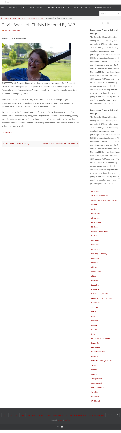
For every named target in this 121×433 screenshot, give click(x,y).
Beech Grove (96, 217)
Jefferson (95, 310)
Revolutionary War (98, 355)
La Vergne (95, 319)
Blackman (95, 230)
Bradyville (95, 239)
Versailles (95, 395)
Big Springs (95, 221)
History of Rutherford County (56, 418)
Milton (93, 337)
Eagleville (95, 284)
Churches (95, 266)
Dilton (93, 279)
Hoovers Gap (96, 306)
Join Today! (13, 418)
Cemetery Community (100, 257)
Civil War (94, 270)
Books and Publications (101, 235)
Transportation (97, 382)
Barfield (94, 212)
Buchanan (95, 243)
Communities (96, 275)
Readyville (95, 346)
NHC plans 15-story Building (15, 143)
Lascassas (95, 324)
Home (4, 418)
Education (95, 288)
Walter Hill (95, 400)
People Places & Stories (78, 418)
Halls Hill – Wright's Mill (101, 297)
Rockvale (95, 359)
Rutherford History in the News (15, 18)
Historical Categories (35, 418)
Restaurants (96, 350)
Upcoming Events (98, 391)
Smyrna (94, 377)
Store (23, 418)
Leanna (94, 328)
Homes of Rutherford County (103, 301)
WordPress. (67, 423)
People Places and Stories (101, 342)
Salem (93, 368)
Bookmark (9, 132)
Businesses (95, 248)
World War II (96, 404)
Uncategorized (97, 386)
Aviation (94, 208)
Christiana (95, 261)
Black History (96, 226)
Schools (94, 373)
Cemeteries (95, 252)
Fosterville (95, 293)
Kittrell (94, 315)
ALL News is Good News (35, 18)
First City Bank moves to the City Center (61, 143)
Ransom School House (96, 418)
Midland (94, 333)
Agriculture (95, 191)
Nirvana (60, 423)
